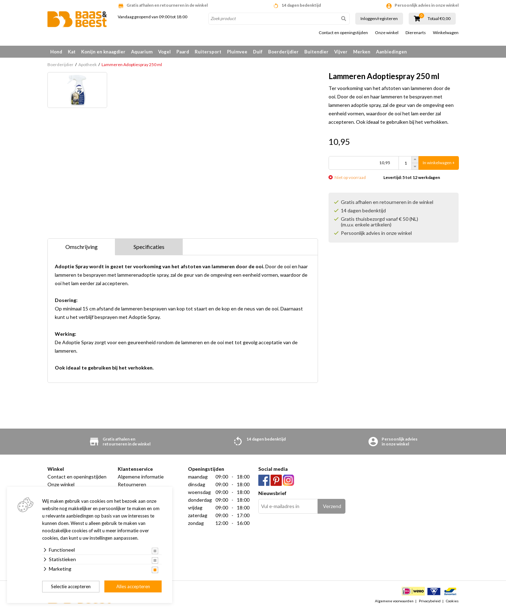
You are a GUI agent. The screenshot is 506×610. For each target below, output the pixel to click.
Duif (257, 51)
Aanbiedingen (391, 51)
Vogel (164, 51)
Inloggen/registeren (379, 18)
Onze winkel (386, 33)
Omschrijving (81, 246)
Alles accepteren (133, 586)
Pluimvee (237, 51)
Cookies (452, 601)
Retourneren (132, 484)
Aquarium (142, 51)
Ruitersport (208, 51)
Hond (56, 51)
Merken (361, 51)
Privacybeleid (430, 601)
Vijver (341, 51)
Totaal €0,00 (439, 19)
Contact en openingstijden (343, 33)
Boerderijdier (283, 51)
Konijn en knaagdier (103, 51)
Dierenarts (416, 33)
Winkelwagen (446, 33)
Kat (72, 51)
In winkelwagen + (439, 163)
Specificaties (149, 246)
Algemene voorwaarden (394, 601)
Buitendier (316, 51)
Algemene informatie (141, 477)
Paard (182, 51)
